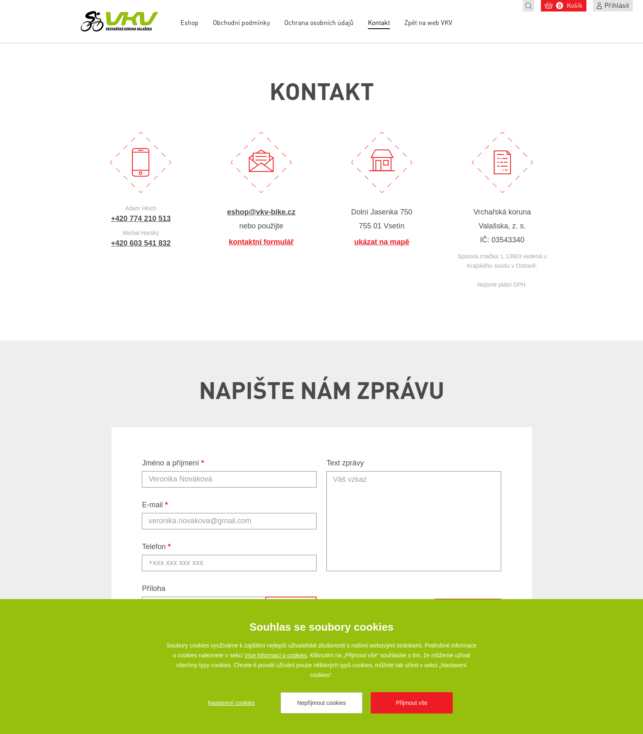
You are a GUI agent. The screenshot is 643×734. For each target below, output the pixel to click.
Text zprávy (345, 463)
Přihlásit (616, 5)
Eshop (189, 22)
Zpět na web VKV (428, 22)
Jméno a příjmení (173, 463)
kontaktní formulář (261, 242)
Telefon (156, 547)
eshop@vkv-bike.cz (261, 212)
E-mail (155, 505)
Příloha (153, 588)
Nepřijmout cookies (321, 703)
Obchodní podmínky (241, 22)
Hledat (528, 5)
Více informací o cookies (275, 655)
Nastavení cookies (231, 703)
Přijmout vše (411, 703)
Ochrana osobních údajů (318, 22)
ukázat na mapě (381, 242)
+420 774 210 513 (141, 218)
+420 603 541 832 (141, 243)
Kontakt (379, 22)
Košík (569, 5)
